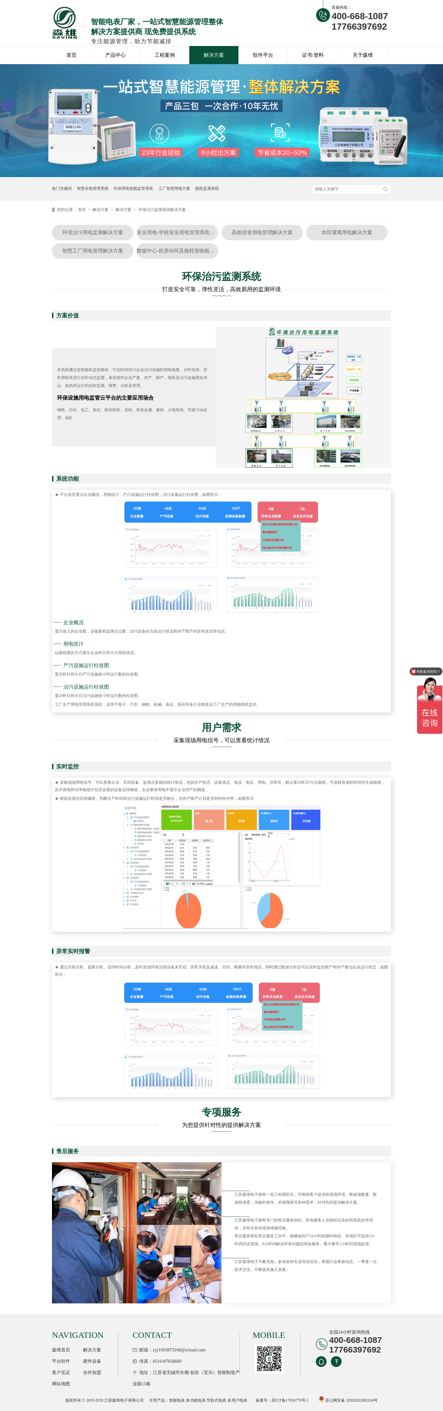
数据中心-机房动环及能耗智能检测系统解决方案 (191, 251)
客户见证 (61, 1372)
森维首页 (61, 1349)
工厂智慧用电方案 (174, 188)
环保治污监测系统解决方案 (162, 210)
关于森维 (363, 55)
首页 (71, 55)
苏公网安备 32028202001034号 (348, 1400)
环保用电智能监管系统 (133, 188)
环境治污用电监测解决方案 (92, 232)
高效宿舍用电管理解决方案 (262, 232)
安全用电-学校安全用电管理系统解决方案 (183, 232)
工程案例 (165, 55)
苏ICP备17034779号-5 (290, 1400)
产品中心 (115, 55)
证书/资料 (313, 55)
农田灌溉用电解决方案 (347, 232)
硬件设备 (92, 1361)
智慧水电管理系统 (92, 188)
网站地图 (61, 1383)
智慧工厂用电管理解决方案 (92, 251)
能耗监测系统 (207, 188)
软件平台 (263, 55)
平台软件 (61, 1361)
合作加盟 (92, 1372)
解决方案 (214, 55)
